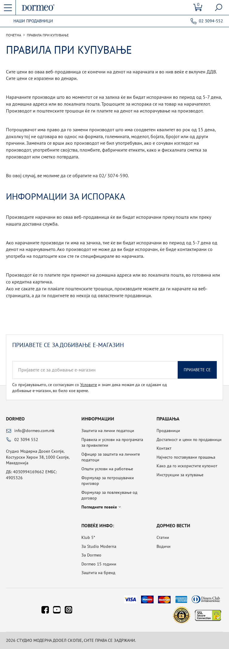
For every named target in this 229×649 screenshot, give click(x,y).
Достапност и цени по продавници (189, 439)
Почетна (13, 35)
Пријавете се (197, 369)
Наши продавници (33, 21)
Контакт (164, 448)
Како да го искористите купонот (187, 465)
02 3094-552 (211, 21)
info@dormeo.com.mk (34, 430)
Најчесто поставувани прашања (186, 457)
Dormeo (15, 419)
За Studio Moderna (98, 546)
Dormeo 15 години (98, 564)
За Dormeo (91, 555)
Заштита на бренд (98, 572)
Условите (88, 384)
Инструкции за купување (180, 474)
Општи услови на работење (107, 468)
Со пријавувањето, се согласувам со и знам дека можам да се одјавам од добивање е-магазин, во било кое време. (89, 387)
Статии (163, 537)
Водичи (164, 546)
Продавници (168, 430)
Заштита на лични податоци (107, 430)
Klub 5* (88, 537)
